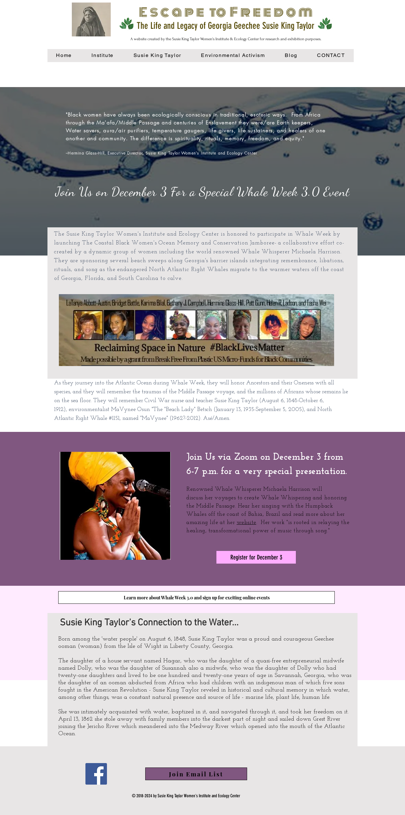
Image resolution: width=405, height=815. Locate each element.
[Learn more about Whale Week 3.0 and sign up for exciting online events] (196, 597)
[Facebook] (96, 774)
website (246, 523)
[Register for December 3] (256, 557)
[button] (233, 55)
